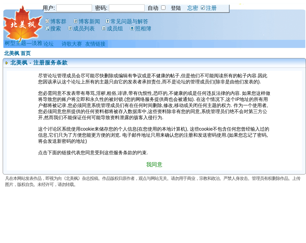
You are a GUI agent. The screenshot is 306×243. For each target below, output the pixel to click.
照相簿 (140, 28)
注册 (209, 8)
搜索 (53, 28)
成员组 (112, 28)
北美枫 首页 (17, 53)
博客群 (55, 21)
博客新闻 (86, 21)
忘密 (192, 8)
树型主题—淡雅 (23, 43)
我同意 (154, 164)
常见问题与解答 (126, 21)
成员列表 (81, 28)
